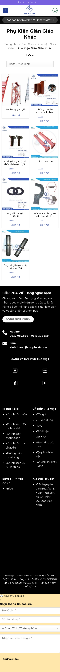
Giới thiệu (43, 431)
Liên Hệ (32, 2)
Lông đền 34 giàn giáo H (15, 214)
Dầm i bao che (45, 161)
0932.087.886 (19, 335)
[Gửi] (54, 20)
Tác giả (41, 414)
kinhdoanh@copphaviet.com (29, 347)
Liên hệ (41, 436)
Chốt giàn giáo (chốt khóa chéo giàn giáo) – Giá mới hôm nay (15, 163)
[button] (5, 10)
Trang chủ (11, 44)
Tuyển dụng (45, 420)
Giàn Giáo (28, 44)
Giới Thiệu (20, 2)
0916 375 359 (40, 335)
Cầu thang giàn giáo (15, 109)
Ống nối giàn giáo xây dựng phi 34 (15, 266)
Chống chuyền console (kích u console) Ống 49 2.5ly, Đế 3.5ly (44, 111)
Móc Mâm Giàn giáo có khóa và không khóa (45, 215)
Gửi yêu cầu (11, 659)
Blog (42, 2)
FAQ (39, 425)
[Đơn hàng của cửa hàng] (29, 64)
